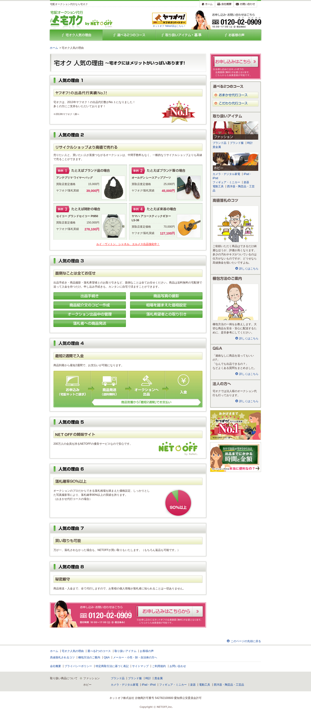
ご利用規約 (159, 666)
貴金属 (217, 147)
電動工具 (218, 186)
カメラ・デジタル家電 (226, 174)
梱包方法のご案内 (89, 657)
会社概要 (55, 666)
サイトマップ (140, 666)
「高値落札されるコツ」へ (235, 224)
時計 (250, 142)
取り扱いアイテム (125, 651)
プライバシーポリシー (78, 666)
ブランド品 (219, 142)
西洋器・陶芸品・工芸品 (229, 684)
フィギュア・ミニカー (226, 182)
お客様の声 (147, 651)
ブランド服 (237, 142)
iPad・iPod (149, 684)
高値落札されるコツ (62, 657)
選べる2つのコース (99, 651)
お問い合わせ (177, 666)
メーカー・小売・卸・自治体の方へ (135, 657)
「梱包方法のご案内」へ (235, 302)
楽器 (246, 182)
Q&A (107, 657)
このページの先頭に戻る (246, 641)
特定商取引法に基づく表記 (112, 666)
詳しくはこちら (248, 268)
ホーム (54, 47)
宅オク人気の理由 (73, 651)
